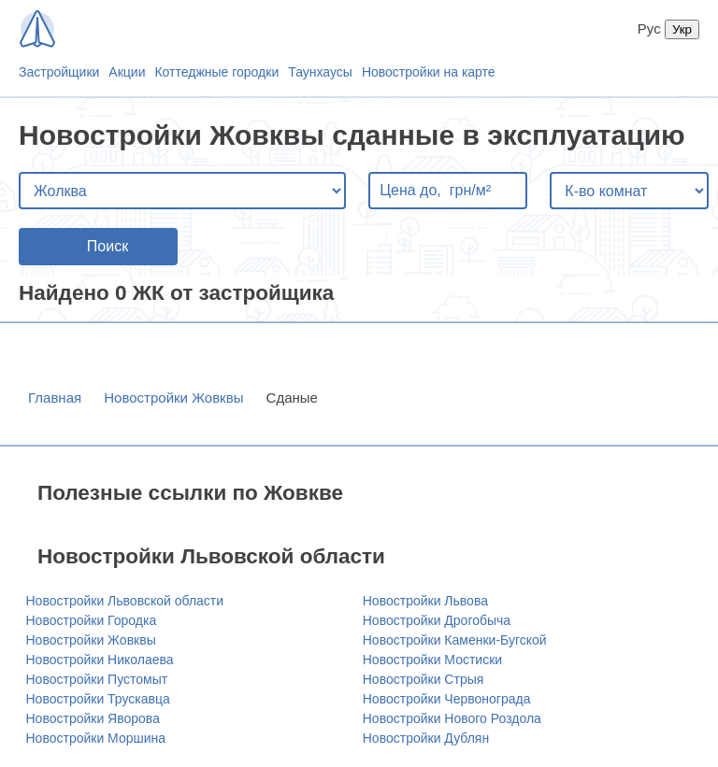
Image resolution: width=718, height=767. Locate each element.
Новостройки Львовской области (125, 600)
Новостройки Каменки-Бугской (455, 639)
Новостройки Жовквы (173, 397)
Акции (126, 71)
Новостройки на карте (428, 71)
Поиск (107, 246)
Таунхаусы (320, 71)
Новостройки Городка (91, 620)
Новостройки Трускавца (98, 698)
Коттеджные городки (216, 71)
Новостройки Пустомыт (97, 679)
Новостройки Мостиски (432, 659)
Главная (54, 397)
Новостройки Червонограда (447, 698)
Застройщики (59, 71)
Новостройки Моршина (96, 738)
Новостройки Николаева (100, 659)
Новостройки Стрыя (423, 679)
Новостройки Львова (425, 600)
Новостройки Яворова (93, 718)
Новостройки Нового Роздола (452, 718)
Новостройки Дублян (426, 738)
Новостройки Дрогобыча (436, 620)
